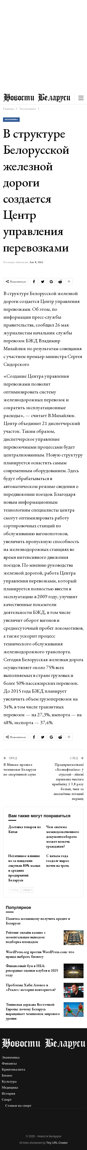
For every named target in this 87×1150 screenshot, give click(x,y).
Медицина (10, 1087)
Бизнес (7, 1075)
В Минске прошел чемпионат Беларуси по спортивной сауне (19, 769)
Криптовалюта (13, 1069)
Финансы (9, 1063)
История (8, 1093)
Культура (9, 1081)
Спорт (7, 1099)
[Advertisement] (43, 45)
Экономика (11, 119)
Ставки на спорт (18, 1105)
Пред (14, 890)
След (27, 890)
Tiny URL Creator (57, 1142)
